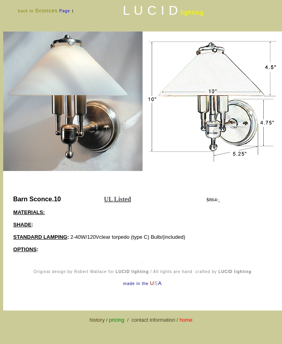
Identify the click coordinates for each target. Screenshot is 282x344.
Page (65, 11)
